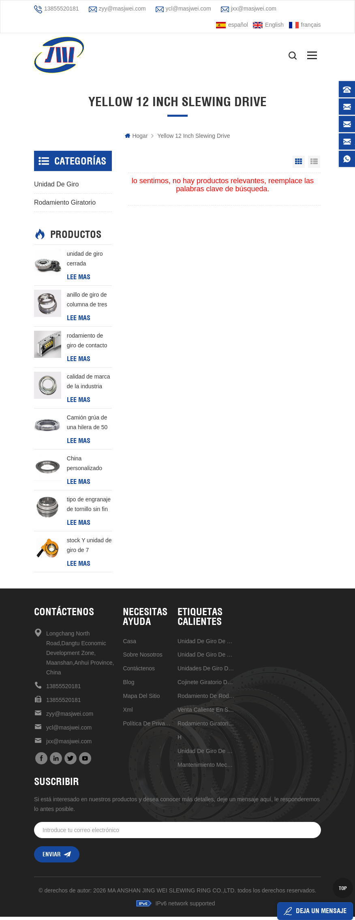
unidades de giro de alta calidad (206, 671)
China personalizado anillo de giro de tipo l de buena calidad (87, 467)
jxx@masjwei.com (253, 8)
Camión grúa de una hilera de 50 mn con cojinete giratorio (87, 426)
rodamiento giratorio (65, 205)
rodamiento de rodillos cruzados (206, 698)
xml (128, 712)
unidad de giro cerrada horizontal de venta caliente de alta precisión (88, 262)
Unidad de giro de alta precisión (206, 644)
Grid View (299, 164)
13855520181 (61, 8)
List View (314, 164)
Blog (128, 685)
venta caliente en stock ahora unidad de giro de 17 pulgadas (206, 712)
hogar (136, 138)
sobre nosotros (142, 657)
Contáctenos (139, 671)
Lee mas (78, 280)
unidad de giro (56, 187)
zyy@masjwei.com (122, 8)
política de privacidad (147, 726)
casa (129, 644)
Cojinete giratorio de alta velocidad (206, 685)
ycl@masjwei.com (188, 8)
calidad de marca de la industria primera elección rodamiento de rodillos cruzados (88, 385)
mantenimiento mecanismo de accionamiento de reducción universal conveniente (206, 767)
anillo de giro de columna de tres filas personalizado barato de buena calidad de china (87, 303)
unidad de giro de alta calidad (206, 657)
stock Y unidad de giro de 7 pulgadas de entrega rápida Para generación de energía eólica (89, 549)
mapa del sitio (141, 698)
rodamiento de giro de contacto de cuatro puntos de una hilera (88, 344)
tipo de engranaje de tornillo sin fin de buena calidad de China (89, 508)
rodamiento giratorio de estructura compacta (206, 726)
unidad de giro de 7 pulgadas (206, 754)
